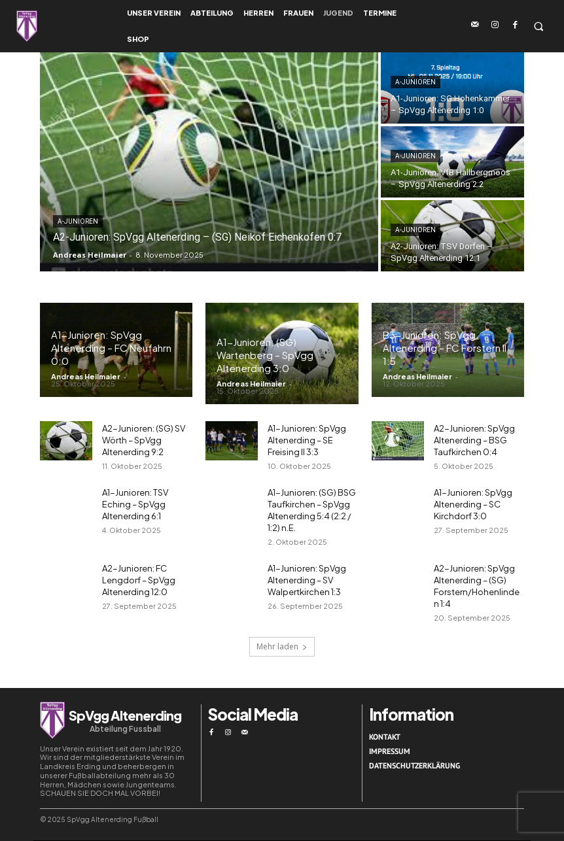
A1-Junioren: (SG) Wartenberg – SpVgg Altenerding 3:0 (265, 354)
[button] (538, 26)
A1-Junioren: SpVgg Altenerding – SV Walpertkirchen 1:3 (307, 580)
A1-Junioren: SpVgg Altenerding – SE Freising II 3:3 (307, 440)
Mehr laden (282, 646)
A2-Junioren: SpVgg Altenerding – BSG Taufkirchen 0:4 (474, 440)
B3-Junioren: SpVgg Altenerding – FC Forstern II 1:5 (444, 347)
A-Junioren (78, 221)
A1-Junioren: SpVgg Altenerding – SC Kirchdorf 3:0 (473, 504)
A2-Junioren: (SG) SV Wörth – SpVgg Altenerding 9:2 (143, 440)
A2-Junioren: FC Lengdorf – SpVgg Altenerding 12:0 (138, 580)
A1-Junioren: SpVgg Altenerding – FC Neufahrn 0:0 (111, 347)
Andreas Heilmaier (85, 376)
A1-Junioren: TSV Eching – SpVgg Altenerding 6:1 (135, 504)
